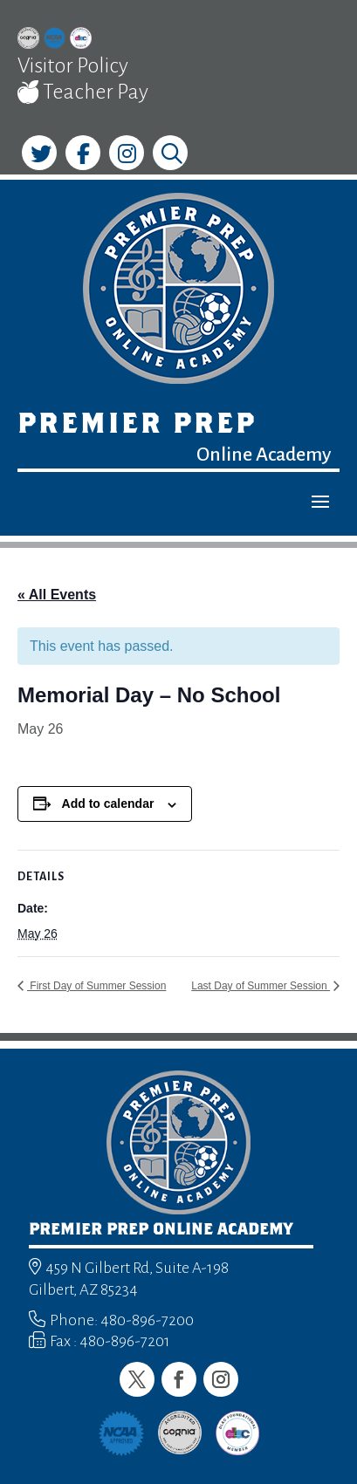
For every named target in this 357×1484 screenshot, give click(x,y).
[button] (320, 501)
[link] (28, 40)
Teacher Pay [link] (82, 92)
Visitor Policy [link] (72, 65)
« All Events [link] (56, 594)
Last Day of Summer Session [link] (260, 986)
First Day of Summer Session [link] (96, 986)
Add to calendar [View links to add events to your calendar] (108, 803)
